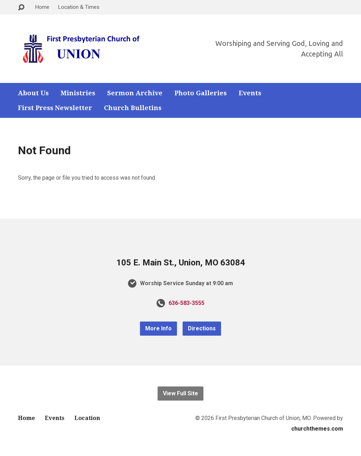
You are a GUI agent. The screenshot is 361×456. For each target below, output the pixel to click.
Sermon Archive (135, 93)
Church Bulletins (132, 108)
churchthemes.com (317, 428)
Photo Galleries (201, 93)
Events (250, 93)
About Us (33, 93)
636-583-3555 (186, 303)
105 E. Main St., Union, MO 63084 (180, 263)
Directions (202, 328)
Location (87, 418)
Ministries (78, 93)
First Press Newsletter (55, 108)
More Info (158, 328)
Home (42, 7)
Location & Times (78, 7)
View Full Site (180, 393)
